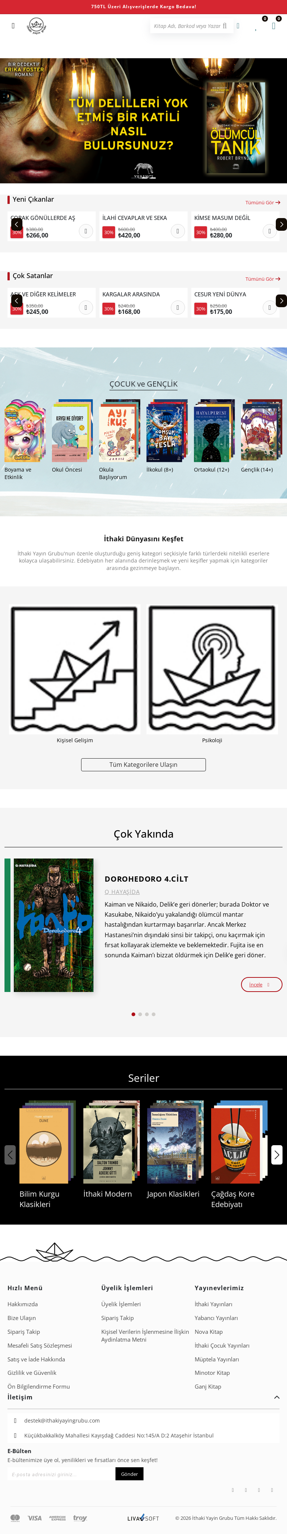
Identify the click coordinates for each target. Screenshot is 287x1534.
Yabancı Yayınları (216, 1318)
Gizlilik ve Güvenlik (31, 1372)
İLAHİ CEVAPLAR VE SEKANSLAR (134, 217)
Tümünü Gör (263, 202)
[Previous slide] (16, 224)
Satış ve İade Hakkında (36, 1359)
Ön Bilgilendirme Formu (38, 1386)
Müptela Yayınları (217, 1359)
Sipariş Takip (23, 1331)
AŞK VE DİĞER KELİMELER (42, 294)
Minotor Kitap (212, 1372)
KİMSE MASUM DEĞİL (222, 217)
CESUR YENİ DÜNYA (220, 294)
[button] (135, 178)
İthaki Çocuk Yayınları (222, 1345)
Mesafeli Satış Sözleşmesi (39, 1345)
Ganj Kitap (208, 1386)
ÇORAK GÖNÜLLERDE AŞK (42, 217)
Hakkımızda (22, 1304)
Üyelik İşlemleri (121, 1304)
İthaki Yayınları (213, 1304)
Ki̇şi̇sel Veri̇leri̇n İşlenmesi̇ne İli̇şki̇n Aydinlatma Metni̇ (145, 1335)
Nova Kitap (209, 1331)
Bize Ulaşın (21, 1318)
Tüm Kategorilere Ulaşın (143, 764)
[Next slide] (281, 224)
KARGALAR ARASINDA (131, 294)
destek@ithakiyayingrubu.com (62, 1420)
